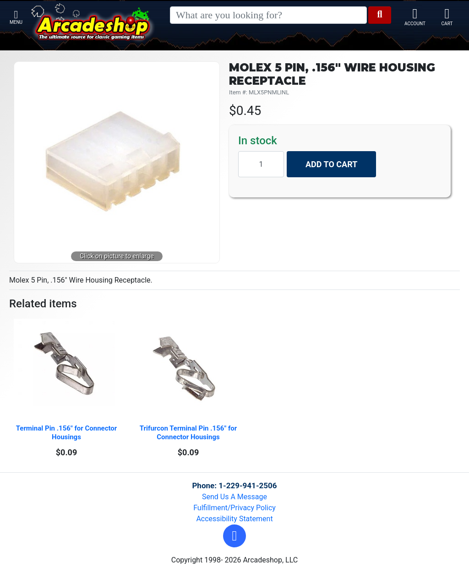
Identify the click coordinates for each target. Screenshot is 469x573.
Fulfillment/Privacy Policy (234, 507)
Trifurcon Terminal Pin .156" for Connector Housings (189, 432)
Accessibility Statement (234, 518)
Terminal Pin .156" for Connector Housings (67, 432)
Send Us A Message (234, 496)
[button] (234, 535)
